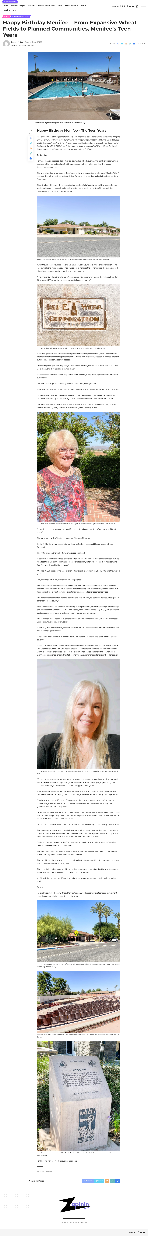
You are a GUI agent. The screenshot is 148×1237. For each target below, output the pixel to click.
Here (75, 1161)
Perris (7, 16)
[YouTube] (133, 6)
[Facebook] (127, 6)
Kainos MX (83, 1223)
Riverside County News (23, 16)
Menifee (49, 1172)
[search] (123, 6)
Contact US (115, 6)
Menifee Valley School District (101, 176)
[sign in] (137, 6)
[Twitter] (129, 6)
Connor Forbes (17, 42)
